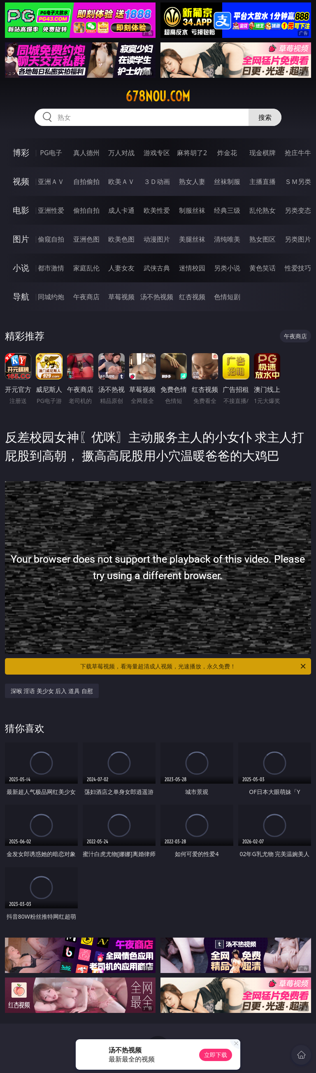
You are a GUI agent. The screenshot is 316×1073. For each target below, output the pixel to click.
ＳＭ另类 (298, 181)
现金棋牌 (262, 152)
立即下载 (215, 1055)
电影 (21, 210)
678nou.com (157, 96)
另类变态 (298, 210)
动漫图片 (157, 239)
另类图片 (298, 239)
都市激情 (51, 267)
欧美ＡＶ (121, 181)
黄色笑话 (262, 267)
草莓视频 (121, 296)
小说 (21, 267)
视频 (21, 181)
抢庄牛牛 (298, 152)
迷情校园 (192, 267)
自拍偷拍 (86, 181)
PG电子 (51, 152)
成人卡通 (121, 210)
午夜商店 (86, 296)
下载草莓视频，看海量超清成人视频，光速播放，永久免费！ (193, 666)
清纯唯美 (227, 239)
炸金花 (227, 152)
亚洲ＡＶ (51, 181)
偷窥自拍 (51, 239)
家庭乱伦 (86, 267)
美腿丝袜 (192, 239)
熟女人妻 (192, 181)
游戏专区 (157, 152)
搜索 (265, 117)
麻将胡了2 (192, 152)
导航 (21, 296)
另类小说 (227, 267)
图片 (21, 238)
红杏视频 (192, 296)
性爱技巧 (298, 267)
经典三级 (227, 210)
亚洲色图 (86, 239)
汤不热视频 (156, 296)
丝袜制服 (227, 181)
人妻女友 (121, 267)
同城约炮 (51, 296)
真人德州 (86, 152)
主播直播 (262, 181)
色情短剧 (227, 296)
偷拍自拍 (86, 210)
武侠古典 (157, 267)
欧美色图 (121, 239)
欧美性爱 (157, 210)
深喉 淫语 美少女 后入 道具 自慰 (52, 691)
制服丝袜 (192, 210)
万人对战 (121, 152)
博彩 (21, 152)
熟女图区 (262, 239)
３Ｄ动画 (157, 181)
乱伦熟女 (262, 210)
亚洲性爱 (51, 210)
